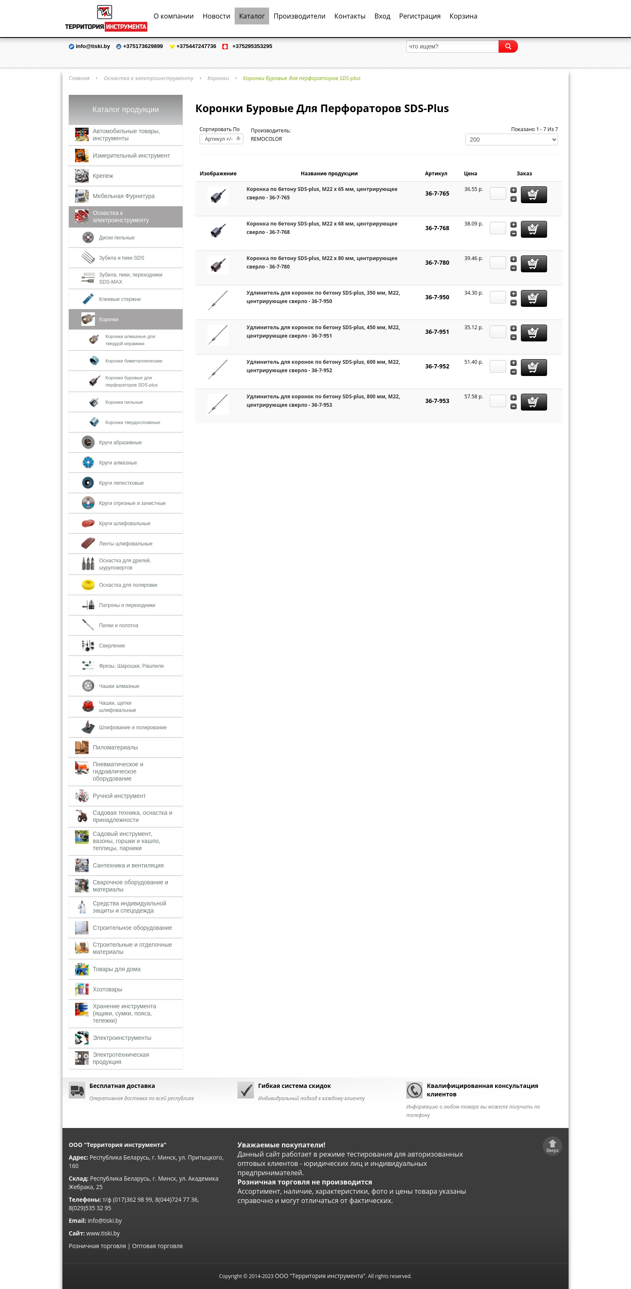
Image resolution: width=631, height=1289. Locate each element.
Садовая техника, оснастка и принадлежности (132, 816)
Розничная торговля (97, 1246)
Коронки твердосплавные (132, 422)
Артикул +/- (219, 138)
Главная (79, 78)
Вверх (552, 1150)
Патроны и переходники (127, 605)
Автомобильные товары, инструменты (126, 135)
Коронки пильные (124, 402)
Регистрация (420, 16)
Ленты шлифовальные (126, 544)
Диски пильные (117, 238)
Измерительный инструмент (131, 155)
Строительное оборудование (132, 927)
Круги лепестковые (121, 483)
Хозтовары (107, 989)
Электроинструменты (122, 1037)
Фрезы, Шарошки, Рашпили (131, 666)
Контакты (350, 16)
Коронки (218, 78)
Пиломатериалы (115, 747)
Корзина (463, 16)
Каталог (252, 16)
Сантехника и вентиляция (128, 865)
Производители (300, 16)
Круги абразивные (120, 443)
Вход (383, 16)
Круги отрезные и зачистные (132, 503)
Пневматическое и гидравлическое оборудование (118, 771)
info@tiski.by (105, 1220)
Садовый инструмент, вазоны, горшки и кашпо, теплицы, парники (126, 840)
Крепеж (103, 175)
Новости (216, 16)
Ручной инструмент (119, 795)
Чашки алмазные (119, 686)
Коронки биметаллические (133, 360)
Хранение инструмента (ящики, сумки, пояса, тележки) (124, 1013)
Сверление (112, 646)
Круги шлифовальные (125, 523)
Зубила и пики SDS (121, 258)
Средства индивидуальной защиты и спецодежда (129, 907)
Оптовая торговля (157, 1246)
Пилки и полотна (118, 625)
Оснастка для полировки (128, 585)
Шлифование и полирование (133, 727)
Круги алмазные (118, 463)
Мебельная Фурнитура (124, 196)
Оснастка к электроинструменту (148, 78)
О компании (174, 16)
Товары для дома (116, 969)
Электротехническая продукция (121, 1058)
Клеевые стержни (119, 299)
